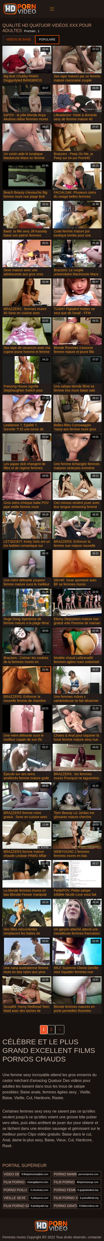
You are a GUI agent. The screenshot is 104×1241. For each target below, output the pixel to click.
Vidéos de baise (18, 39)
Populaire (47, 39)
